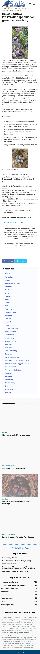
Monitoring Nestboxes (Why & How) (16, 561)
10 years (24, 100)
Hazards (4, 432)
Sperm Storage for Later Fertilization (18, 537)
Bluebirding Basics (9, 558)
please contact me (9, 621)
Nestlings (5, 499)
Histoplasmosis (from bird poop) (16, 435)
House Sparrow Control (13, 222)
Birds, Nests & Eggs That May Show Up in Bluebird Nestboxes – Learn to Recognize (18, 567)
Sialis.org (18, 630)
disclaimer (30, 645)
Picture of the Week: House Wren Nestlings (16, 502)
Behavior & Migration (8, 465)
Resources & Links (9, 564)
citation (27, 630)
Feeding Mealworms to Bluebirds (15, 571)
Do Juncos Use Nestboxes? (14, 468)
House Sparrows (7, 8)
